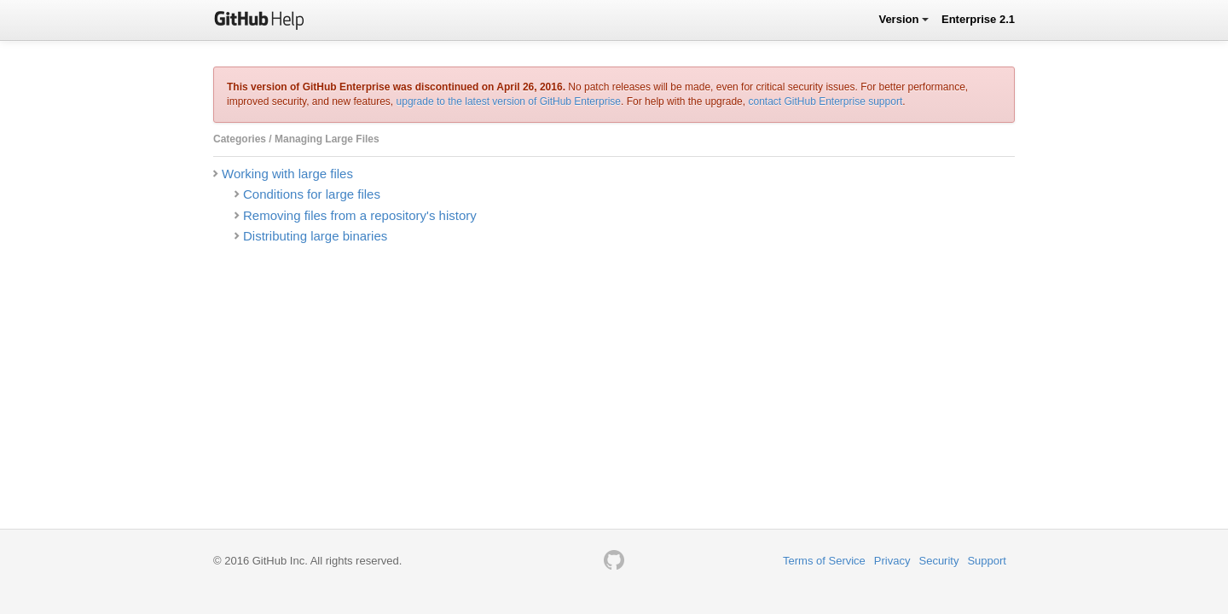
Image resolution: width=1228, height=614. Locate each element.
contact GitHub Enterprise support (825, 101)
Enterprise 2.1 (978, 19)
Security (938, 560)
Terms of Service (824, 560)
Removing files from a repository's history (360, 215)
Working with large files (287, 173)
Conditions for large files (311, 194)
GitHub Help (259, 19)
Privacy (892, 560)
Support (986, 560)
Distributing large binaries (315, 236)
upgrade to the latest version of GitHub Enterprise (509, 101)
